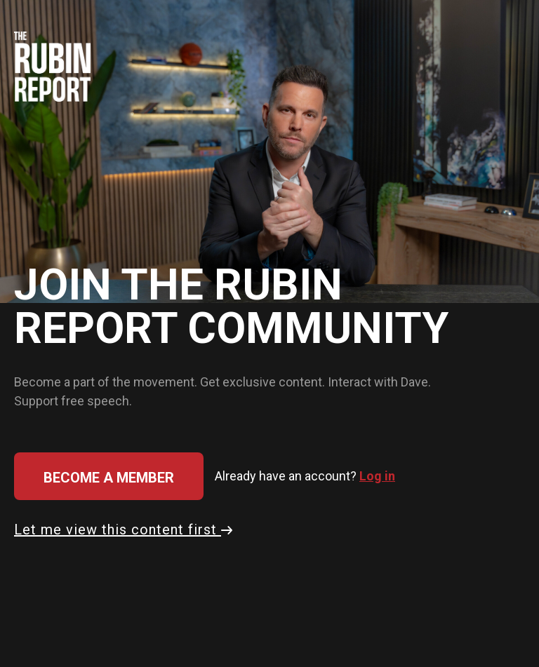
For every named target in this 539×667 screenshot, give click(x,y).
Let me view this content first (123, 529)
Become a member (109, 477)
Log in (377, 476)
